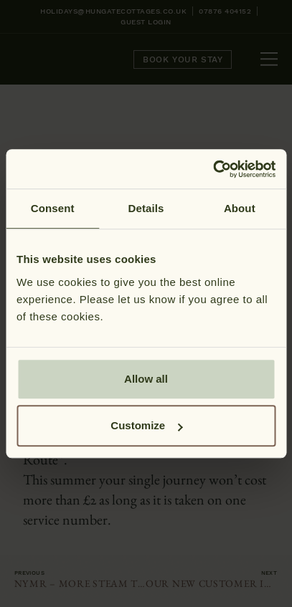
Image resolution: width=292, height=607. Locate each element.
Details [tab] (146, 208)
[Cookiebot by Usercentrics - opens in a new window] (212, 169)
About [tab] (239, 208)
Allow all (146, 379)
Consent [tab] (53, 208)
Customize (146, 425)
